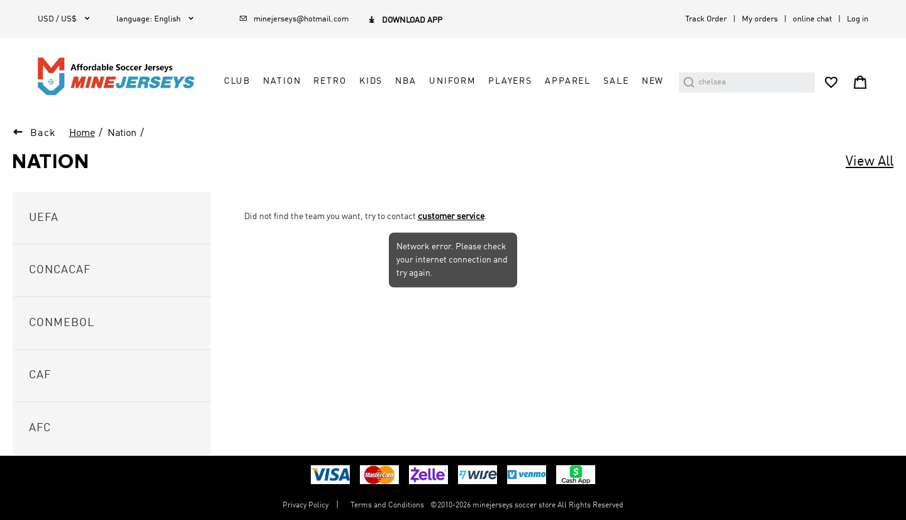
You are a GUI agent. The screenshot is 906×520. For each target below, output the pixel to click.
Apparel (568, 81)
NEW (653, 81)
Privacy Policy (305, 505)
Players (510, 81)
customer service (451, 216)
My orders (760, 19)
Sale (616, 81)
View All (869, 162)
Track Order (706, 19)
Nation (282, 81)
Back (43, 133)
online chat (812, 19)
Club (237, 81)
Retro (329, 81)
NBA (406, 81)
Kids (371, 81)
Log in (857, 19)
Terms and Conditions (387, 505)
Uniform (452, 81)
